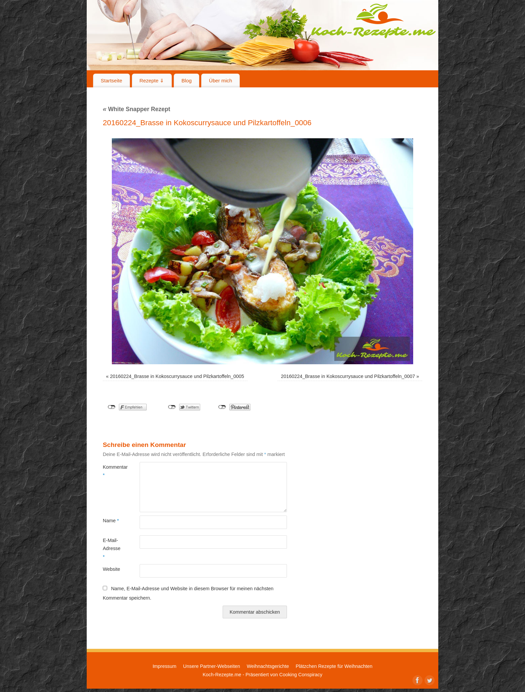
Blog (186, 80)
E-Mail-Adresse (112, 548)
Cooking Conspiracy (300, 674)
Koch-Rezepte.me (373, 20)
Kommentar (112, 471)
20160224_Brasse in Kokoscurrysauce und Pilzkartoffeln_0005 (177, 376)
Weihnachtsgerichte (268, 666)
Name (111, 520)
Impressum (164, 666)
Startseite (111, 80)
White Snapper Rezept (136, 109)
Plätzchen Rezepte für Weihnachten (334, 666)
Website (111, 569)
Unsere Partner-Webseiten (211, 666)
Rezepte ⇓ (152, 80)
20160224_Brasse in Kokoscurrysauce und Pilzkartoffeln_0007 (348, 376)
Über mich (220, 80)
